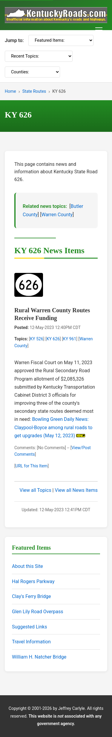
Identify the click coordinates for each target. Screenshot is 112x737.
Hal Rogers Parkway (33, 581)
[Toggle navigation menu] (98, 30)
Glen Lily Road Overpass (37, 611)
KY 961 (69, 338)
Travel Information (31, 642)
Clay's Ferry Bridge (31, 596)
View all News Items (76, 490)
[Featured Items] (60, 40)
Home (10, 91)
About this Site (27, 566)
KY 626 (53, 338)
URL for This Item (32, 465)
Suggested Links (29, 627)
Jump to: (14, 40)
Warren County (57, 214)
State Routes (34, 91)
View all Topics (35, 490)
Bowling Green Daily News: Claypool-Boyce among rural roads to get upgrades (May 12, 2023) (53, 427)
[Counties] (32, 72)
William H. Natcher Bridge (39, 657)
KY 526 (36, 338)
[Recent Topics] (39, 56)
